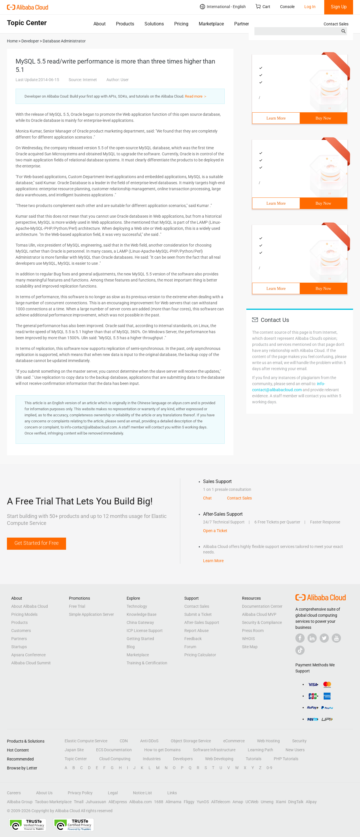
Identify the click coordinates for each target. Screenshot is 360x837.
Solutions (154, 24)
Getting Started (140, 638)
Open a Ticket (215, 530)
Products (125, 24)
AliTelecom (220, 801)
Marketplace (211, 24)
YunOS (203, 801)
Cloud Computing (114, 758)
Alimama (173, 801)
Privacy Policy (80, 793)
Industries (152, 758)
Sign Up (339, 7)
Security (299, 741)
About (99, 24)
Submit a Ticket (198, 614)
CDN (124, 741)
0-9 (269, 767)
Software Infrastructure (214, 749)
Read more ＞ (196, 96)
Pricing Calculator (200, 655)
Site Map (250, 646)
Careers (14, 793)
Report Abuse (196, 630)
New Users (295, 749)
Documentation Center (262, 606)
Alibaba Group (20, 801)
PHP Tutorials (286, 758)
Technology (137, 606)
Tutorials (253, 758)
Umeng (267, 801)
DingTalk (295, 801)
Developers (183, 758)
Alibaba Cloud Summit (31, 663)
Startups (19, 646)
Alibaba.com (140, 801)
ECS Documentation (114, 749)
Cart (263, 6)
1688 (158, 801)
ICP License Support (145, 630)
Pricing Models (24, 614)
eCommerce (234, 741)
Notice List (142, 793)
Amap (237, 801)
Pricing (181, 24)
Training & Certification (147, 663)
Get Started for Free (36, 543)
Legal (113, 793)
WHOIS (248, 638)
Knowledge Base (141, 614)
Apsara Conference (28, 655)
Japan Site (74, 749)
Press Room (253, 630)
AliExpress (117, 801)
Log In (310, 6)
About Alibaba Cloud (29, 606)
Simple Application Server (91, 614)
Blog (131, 646)
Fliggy (189, 801)
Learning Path (260, 749)
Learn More (276, 118)
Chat (207, 498)
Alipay (311, 801)
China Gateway (140, 622)
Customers (21, 630)
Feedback (193, 638)
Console (287, 6)
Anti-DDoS (149, 741)
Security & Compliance (262, 622)
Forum (190, 646)
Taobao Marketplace (53, 801)
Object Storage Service (191, 741)
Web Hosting (268, 741)
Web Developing (219, 758)
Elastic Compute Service (86, 741)
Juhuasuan (96, 801)
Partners (242, 24)
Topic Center (76, 758)
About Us (44, 793)
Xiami (281, 801)
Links (172, 793)
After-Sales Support (201, 622)
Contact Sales (336, 24)
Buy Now (323, 118)
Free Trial (77, 606)
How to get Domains (162, 749)
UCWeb (251, 801)
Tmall (78, 801)
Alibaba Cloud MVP (259, 614)
